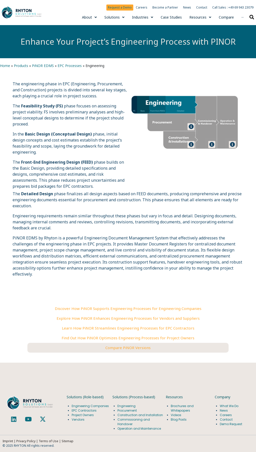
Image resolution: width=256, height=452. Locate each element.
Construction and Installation (140, 415)
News (187, 7)
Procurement (127, 410)
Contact (201, 7)
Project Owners (83, 415)
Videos (176, 415)
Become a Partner (165, 7)
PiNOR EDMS (43, 65)
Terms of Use (49, 441)
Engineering (126, 406)
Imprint (8, 441)
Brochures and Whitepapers (182, 408)
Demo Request (231, 424)
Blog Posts (179, 419)
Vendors (78, 419)
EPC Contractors (84, 410)
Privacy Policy (25, 441)
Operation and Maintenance (139, 428)
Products (21, 65)
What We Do (229, 406)
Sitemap (67, 441)
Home (5, 65)
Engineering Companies (91, 406)
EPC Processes (70, 65)
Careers (141, 7)
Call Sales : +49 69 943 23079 (232, 7)
